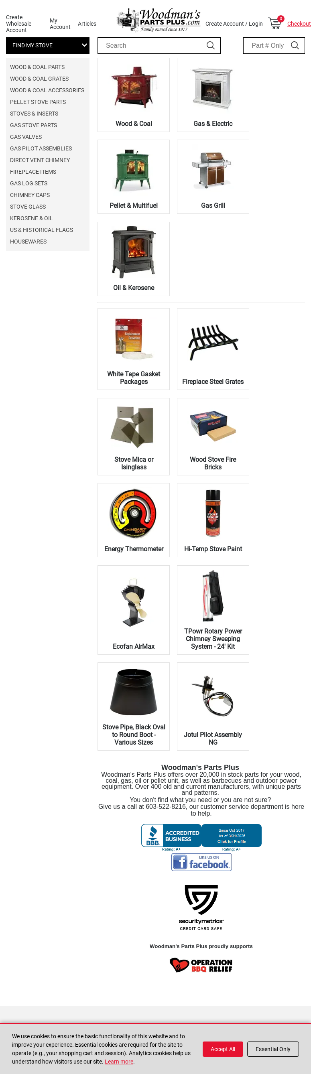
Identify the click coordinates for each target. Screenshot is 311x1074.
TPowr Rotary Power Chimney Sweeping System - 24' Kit (213, 638)
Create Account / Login (234, 23)
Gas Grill (213, 205)
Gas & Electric (212, 124)
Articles (87, 23)
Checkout (299, 23)
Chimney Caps (30, 195)
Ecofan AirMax (133, 646)
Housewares (28, 241)
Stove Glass (28, 206)
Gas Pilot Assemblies (41, 148)
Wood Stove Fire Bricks (213, 463)
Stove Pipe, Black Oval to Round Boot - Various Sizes (133, 734)
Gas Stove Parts (33, 125)
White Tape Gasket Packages (133, 378)
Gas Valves (26, 137)
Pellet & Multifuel (134, 205)
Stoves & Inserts (34, 113)
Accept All (223, 1049)
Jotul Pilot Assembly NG (213, 738)
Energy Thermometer (133, 549)
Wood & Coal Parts (37, 67)
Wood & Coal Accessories (47, 90)
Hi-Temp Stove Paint (213, 549)
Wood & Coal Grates (39, 78)
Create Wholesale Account (18, 23)
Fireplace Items (33, 172)
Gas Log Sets (28, 183)
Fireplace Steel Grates (213, 382)
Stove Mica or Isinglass (133, 463)
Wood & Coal (134, 124)
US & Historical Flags (41, 230)
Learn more (119, 1061)
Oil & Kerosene (133, 288)
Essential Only (273, 1049)
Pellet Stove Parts (38, 102)
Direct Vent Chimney (40, 160)
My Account (60, 23)
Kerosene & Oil (31, 218)
